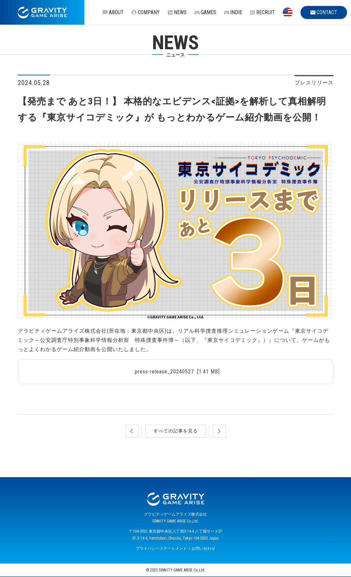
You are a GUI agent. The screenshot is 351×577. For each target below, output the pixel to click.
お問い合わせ (203, 548)
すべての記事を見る (176, 430)
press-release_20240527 (177, 371)
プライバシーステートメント (161, 548)
